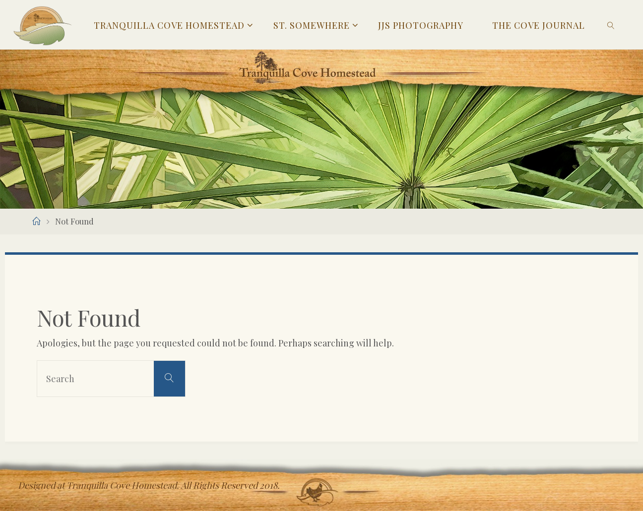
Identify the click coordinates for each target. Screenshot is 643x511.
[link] (611, 25)
